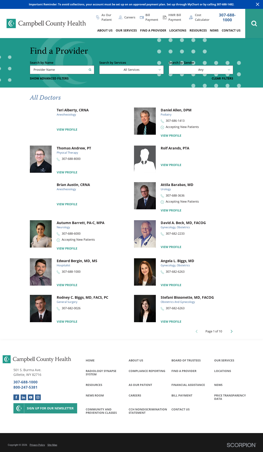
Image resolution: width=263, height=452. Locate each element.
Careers (135, 395)
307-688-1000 (227, 17)
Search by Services (112, 62)
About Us (136, 360)
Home (90, 360)
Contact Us (180, 409)
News (218, 385)
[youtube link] (31, 397)
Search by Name (41, 62)
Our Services (224, 360)
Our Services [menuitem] (126, 30)
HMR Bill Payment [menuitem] (174, 17)
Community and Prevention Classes (101, 411)
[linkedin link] (23, 397)
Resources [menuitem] (198, 30)
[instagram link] (38, 397)
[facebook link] (16, 397)
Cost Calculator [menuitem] (202, 17)
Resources (94, 385)
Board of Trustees (186, 360)
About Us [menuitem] (105, 30)
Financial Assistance (188, 385)
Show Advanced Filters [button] (49, 78)
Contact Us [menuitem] (231, 30)
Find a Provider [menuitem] (153, 30)
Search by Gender (181, 62)
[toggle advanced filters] (49, 78)
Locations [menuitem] (177, 30)
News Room (95, 395)
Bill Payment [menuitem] (151, 17)
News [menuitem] (214, 30)
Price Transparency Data (230, 397)
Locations (222, 371)
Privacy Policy (37, 444)
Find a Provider (183, 371)
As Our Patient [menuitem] (106, 17)
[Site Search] (254, 23)
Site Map (52, 444)
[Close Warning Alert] (257, 5)
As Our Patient (140, 385)
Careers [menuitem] (129, 17)
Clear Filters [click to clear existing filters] (222, 78)
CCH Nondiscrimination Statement (148, 411)
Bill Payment (181, 395)
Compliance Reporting (147, 371)
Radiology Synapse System (101, 372)
